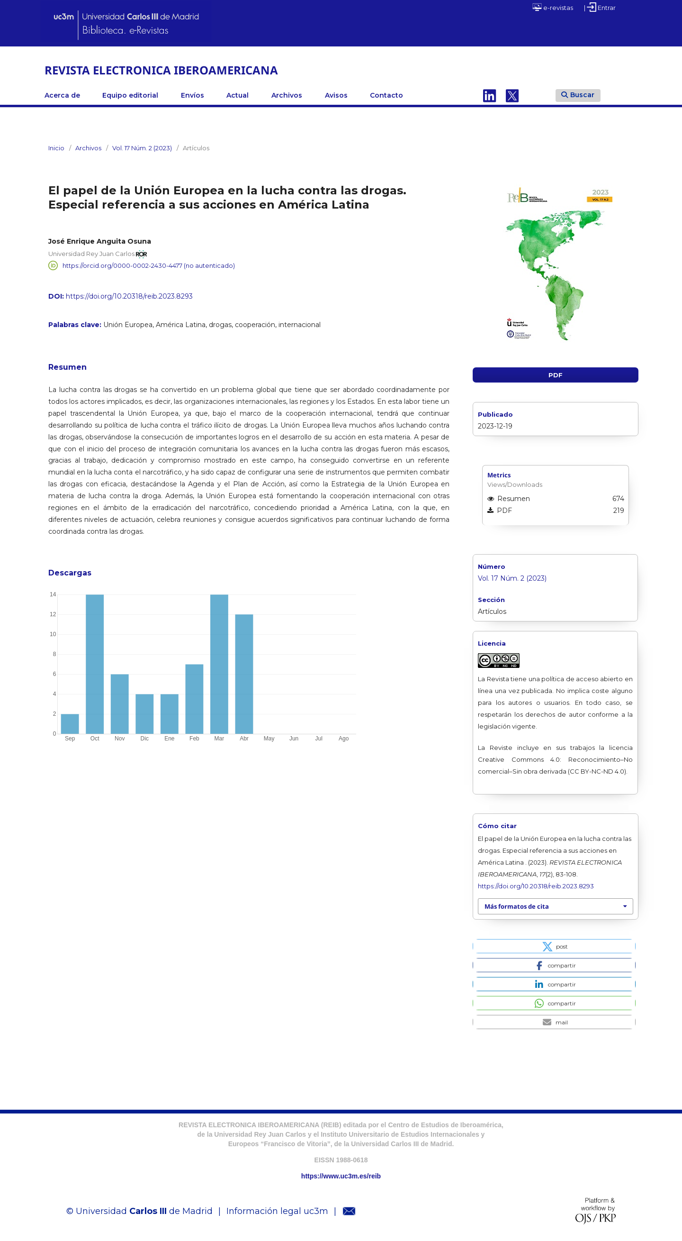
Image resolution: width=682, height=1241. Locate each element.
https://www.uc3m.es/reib (341, 1176)
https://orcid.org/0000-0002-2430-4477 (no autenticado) (149, 265)
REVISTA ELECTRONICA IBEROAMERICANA (161, 70)
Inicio (56, 148)
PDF (555, 375)
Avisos (336, 95)
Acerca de (62, 95)
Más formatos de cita (517, 906)
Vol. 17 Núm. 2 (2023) (142, 148)
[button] (554, 946)
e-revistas (552, 7)
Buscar (577, 95)
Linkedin (489, 95)
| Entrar (600, 7)
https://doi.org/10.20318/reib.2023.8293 (129, 296)
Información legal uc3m (277, 1211)
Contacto (386, 95)
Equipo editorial (130, 95)
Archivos (286, 95)
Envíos (192, 95)
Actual (237, 95)
